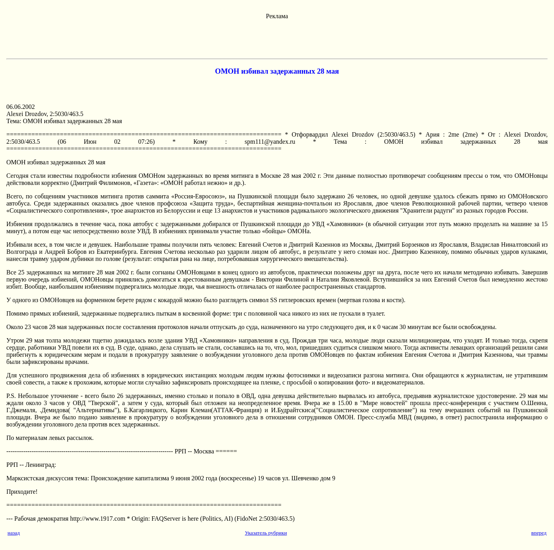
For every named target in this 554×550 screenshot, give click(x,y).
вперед (538, 533)
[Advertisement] (277, 37)
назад (14, 533)
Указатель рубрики (266, 533)
